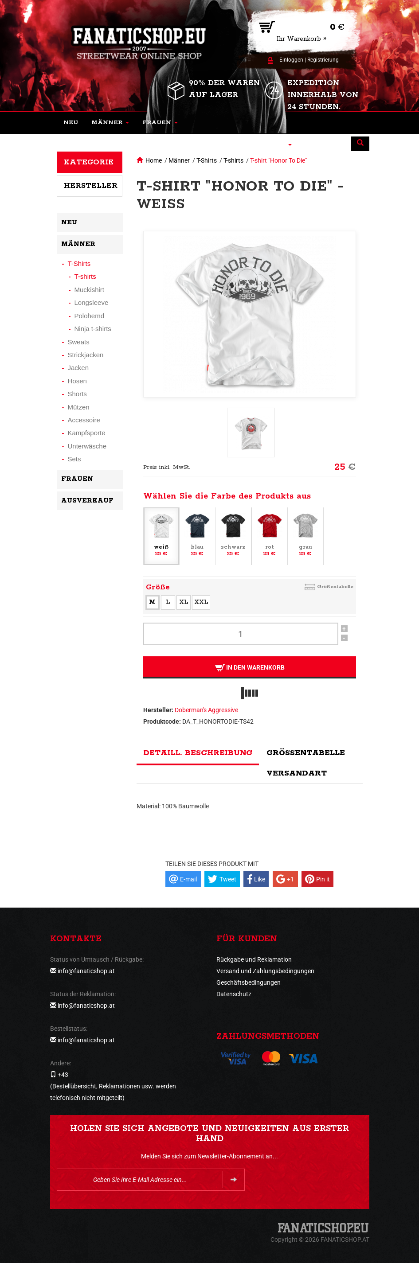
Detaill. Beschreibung (197, 753)
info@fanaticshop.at (86, 971)
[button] (110, 123)
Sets (74, 459)
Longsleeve (91, 302)
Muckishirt (89, 289)
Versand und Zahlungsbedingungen (265, 971)
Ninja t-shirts (92, 328)
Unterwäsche (87, 446)
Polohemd (89, 316)
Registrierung (323, 60)
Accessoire (84, 420)
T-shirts (233, 160)
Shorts (77, 394)
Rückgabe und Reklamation (254, 959)
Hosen (77, 381)
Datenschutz (233, 994)
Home (153, 160)
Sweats (79, 342)
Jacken (78, 367)
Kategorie (89, 162)
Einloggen (291, 60)
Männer (179, 160)
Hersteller (90, 186)
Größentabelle (335, 586)
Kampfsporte (87, 433)
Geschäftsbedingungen (248, 982)
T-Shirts (206, 160)
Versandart (296, 773)
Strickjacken (86, 355)
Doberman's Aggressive (206, 709)
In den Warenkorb (249, 667)
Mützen (79, 407)
